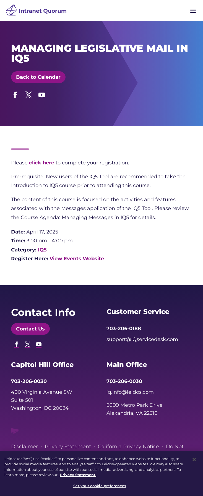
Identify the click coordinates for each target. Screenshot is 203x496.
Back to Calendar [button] (38, 77)
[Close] (194, 462)
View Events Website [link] (77, 259)
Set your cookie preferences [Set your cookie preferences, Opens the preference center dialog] (99, 488)
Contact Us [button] (30, 329)
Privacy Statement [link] (68, 446)
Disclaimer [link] (24, 446)
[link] (36, 11)
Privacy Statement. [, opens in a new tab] (78, 477)
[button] (15, 94)
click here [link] (41, 163)
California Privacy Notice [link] (128, 446)
